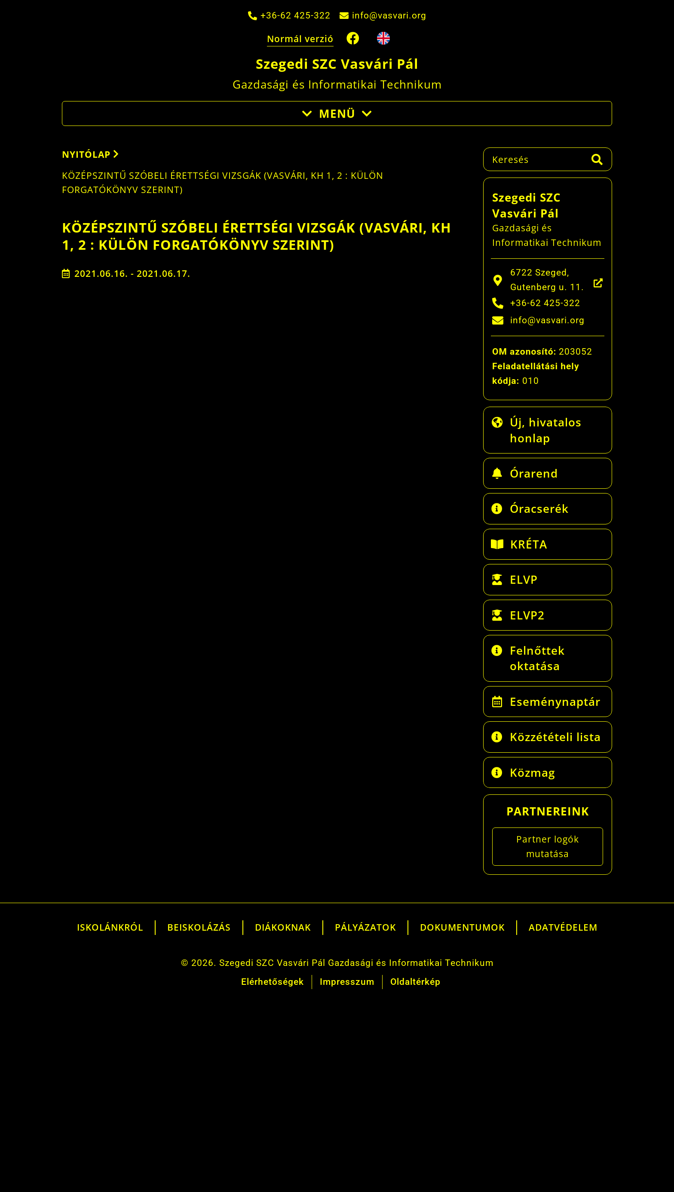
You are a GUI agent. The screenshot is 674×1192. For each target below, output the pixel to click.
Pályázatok (365, 927)
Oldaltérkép (415, 982)
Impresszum (347, 982)
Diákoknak (283, 927)
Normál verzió (300, 39)
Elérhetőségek (272, 982)
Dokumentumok (462, 927)
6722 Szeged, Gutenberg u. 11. (547, 279)
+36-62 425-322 (295, 15)
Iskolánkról (110, 927)
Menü (337, 113)
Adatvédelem (563, 927)
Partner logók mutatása (547, 846)
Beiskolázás (199, 927)
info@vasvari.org (389, 15)
